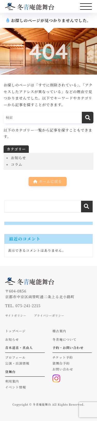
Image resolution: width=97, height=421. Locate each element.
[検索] (87, 117)
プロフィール (15, 357)
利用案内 (12, 381)
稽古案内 (59, 331)
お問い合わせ (62, 369)
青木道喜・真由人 (19, 347)
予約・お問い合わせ (68, 347)
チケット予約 (62, 357)
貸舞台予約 (61, 363)
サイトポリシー (15, 315)
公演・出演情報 (17, 363)
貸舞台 (10, 371)
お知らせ (18, 157)
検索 (87, 206)
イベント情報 (15, 387)
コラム (16, 164)
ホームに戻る (47, 181)
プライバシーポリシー (49, 315)
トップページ (15, 331)
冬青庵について (64, 339)
